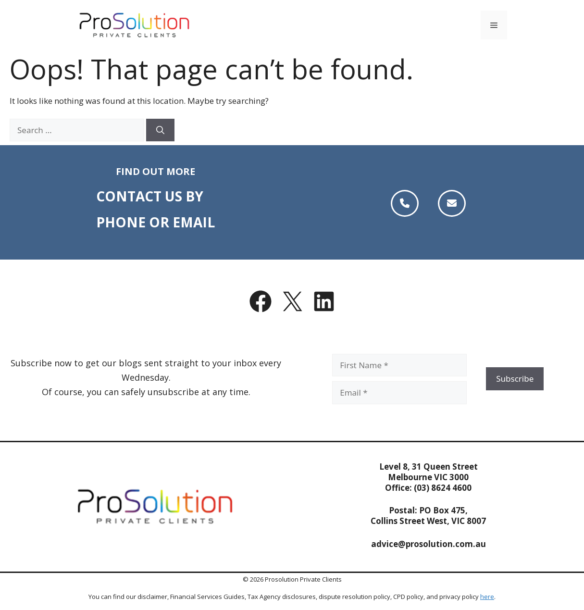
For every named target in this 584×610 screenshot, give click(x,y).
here (487, 596)
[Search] (160, 130)
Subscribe (515, 378)
